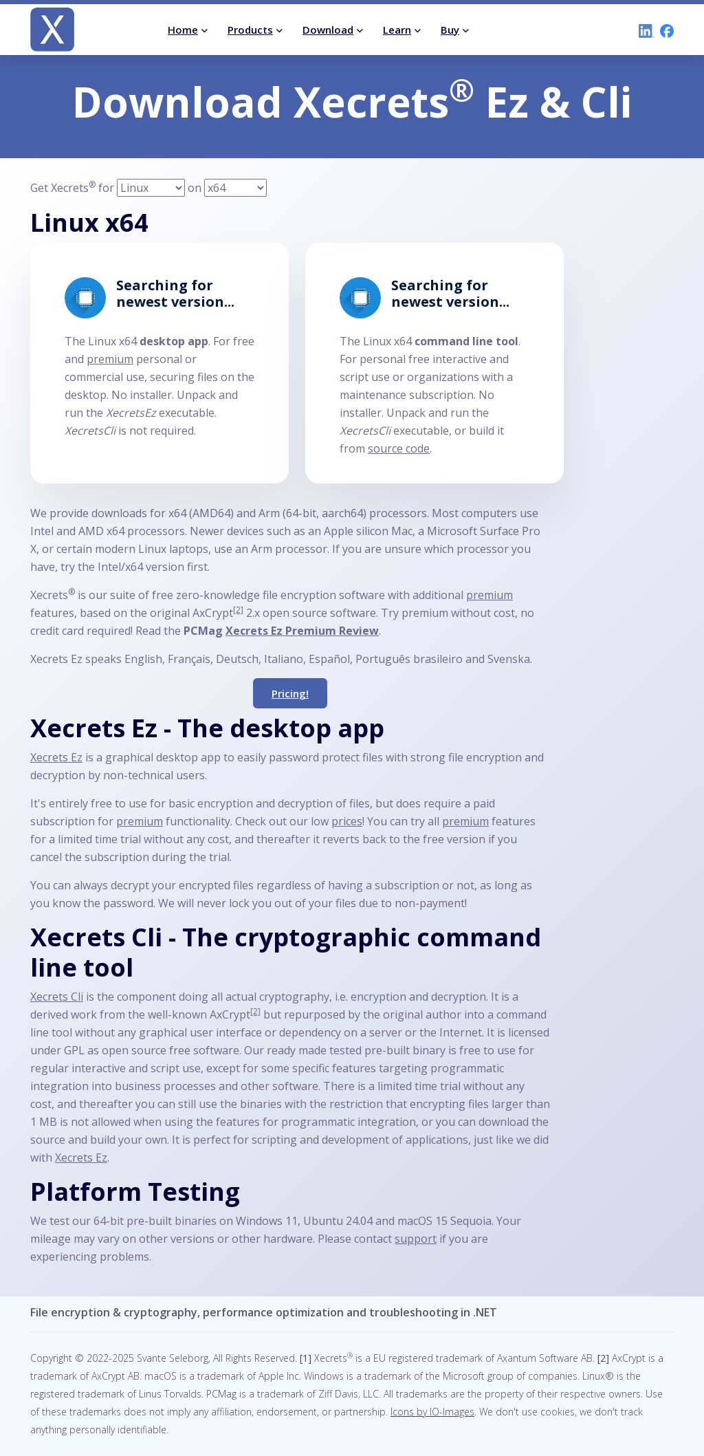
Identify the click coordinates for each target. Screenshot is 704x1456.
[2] (238, 610)
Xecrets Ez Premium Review (302, 630)
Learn (397, 29)
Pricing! (290, 693)
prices (346, 821)
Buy (450, 29)
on (194, 187)
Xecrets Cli (56, 996)
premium (110, 359)
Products (250, 29)
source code (399, 448)
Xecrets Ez (56, 757)
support (416, 1238)
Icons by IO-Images (432, 1411)
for (107, 187)
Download (327, 29)
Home (183, 29)
